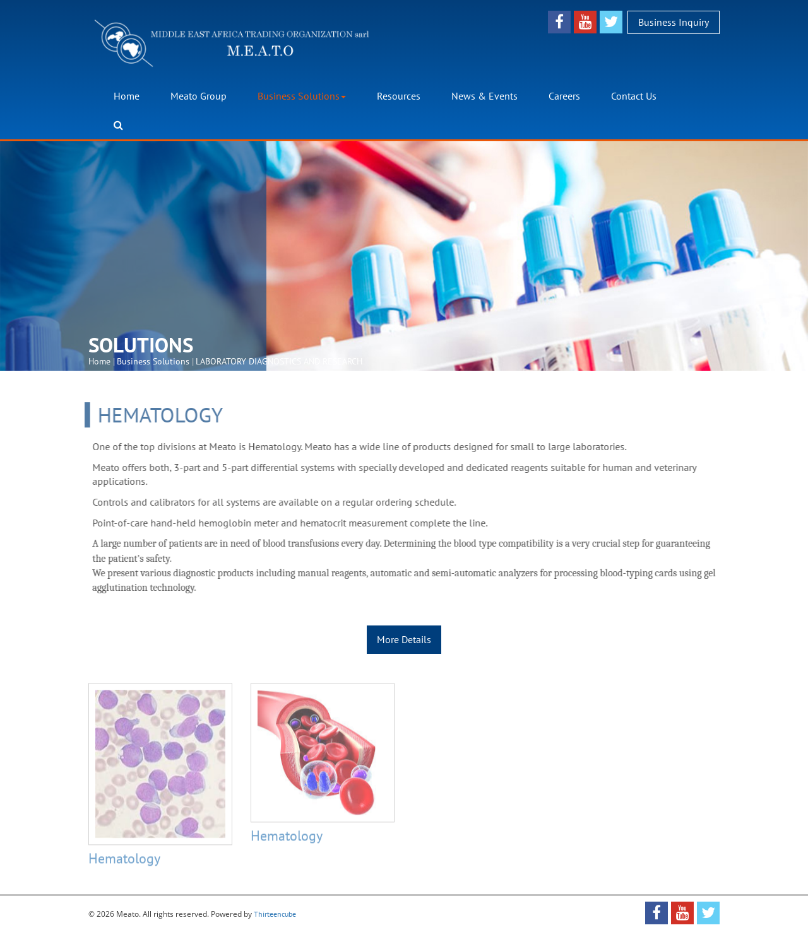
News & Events (484, 96)
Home (127, 96)
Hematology (124, 861)
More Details (404, 639)
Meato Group (198, 96)
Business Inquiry (673, 21)
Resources (398, 96)
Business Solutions (302, 96)
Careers (564, 96)
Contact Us (633, 96)
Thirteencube (275, 914)
